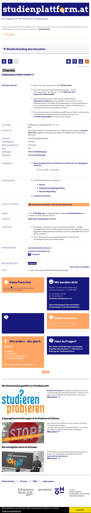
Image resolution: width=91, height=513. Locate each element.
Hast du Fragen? (65, 341)
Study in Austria (65, 318)
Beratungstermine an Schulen (19, 447)
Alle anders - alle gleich (25, 341)
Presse (23, 481)
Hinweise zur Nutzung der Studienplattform (66, 350)
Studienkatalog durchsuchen (25, 49)
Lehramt (32, 263)
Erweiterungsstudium (43, 117)
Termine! (15, 318)
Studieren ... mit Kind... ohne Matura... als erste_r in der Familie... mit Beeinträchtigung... (15, 353)
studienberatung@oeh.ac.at (60, 298)
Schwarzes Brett (26, 492)
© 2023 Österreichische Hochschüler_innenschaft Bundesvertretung (79, 493)
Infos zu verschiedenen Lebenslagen (19, 364)
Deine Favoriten (20, 282)
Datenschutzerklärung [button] (11, 511)
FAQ (35, 481)
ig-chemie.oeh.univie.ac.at (39, 251)
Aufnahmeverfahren (42, 101)
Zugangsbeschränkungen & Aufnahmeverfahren (30, 418)
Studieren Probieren (55, 391)
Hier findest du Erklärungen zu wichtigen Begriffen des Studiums (65, 347)
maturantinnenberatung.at (57, 456)
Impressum (48, 481)
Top (47, 372)
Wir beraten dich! (66, 282)
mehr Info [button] (80, 510)
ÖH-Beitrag (39, 213)
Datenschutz (8, 481)
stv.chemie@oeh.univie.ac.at (39, 248)
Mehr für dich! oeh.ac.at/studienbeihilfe (54, 93)
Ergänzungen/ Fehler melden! (16, 74)
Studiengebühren (75, 213)
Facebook (34, 254)
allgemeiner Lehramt (42, 219)
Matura (42, 185)
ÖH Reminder (66, 85)
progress (45, 490)
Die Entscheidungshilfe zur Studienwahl (25, 385)
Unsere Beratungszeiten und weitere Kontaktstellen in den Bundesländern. (64, 306)
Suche (10, 34)
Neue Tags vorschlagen (79, 267)
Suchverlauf (44, 29)
